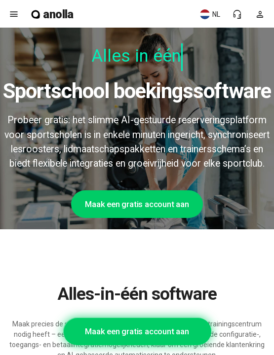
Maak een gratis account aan (137, 204)
